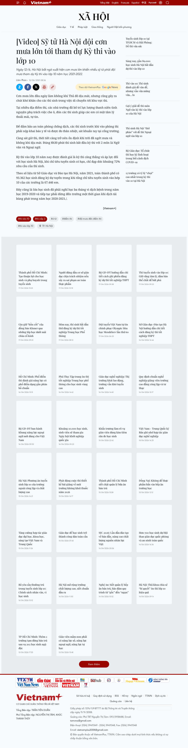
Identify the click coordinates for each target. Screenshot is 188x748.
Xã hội (94, 16)
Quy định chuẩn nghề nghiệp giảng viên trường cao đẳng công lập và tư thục (153, 382)
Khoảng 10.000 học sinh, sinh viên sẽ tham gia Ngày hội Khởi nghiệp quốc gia (73, 434)
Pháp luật (82, 26)
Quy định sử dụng (102, 695)
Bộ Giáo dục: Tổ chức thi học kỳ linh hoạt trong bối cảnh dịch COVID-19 (138, 156)
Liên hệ (128, 701)
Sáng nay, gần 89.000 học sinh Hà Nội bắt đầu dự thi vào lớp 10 (139, 64)
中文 (144, 2)
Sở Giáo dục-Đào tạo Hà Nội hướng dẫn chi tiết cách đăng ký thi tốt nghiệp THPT (152, 330)
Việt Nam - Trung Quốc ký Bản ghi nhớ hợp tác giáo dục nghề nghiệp (154, 432)
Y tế (72, 26)
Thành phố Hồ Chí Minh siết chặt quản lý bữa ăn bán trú (113, 484)
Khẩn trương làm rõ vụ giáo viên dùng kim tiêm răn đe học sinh (113, 432)
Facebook (27, 87)
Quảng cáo (116, 701)
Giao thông (97, 26)
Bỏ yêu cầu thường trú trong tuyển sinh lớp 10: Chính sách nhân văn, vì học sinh (33, 590)
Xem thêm (94, 664)
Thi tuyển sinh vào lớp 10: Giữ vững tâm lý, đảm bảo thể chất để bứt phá (153, 276)
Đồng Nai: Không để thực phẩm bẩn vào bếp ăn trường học (153, 484)
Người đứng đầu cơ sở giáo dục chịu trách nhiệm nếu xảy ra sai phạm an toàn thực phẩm (74, 278)
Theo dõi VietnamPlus (90, 87)
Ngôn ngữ (136, 695)
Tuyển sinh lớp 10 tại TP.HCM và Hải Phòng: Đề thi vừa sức (139, 42)
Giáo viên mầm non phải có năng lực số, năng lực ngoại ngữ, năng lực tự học (73, 642)
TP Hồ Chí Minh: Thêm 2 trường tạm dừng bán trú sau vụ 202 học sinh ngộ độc (33, 642)
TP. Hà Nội (46, 225)
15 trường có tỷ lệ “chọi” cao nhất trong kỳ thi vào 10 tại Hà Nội (139, 176)
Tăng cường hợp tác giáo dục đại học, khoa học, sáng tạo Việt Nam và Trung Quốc (33, 538)
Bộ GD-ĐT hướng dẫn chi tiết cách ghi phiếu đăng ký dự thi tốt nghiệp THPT (114, 276)
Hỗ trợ (125, 695)
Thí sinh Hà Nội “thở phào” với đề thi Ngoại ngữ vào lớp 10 (138, 132)
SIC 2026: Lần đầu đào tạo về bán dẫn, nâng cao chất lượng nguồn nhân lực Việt (114, 538)
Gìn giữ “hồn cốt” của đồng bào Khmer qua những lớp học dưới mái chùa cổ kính (32, 330)
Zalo (19, 87)
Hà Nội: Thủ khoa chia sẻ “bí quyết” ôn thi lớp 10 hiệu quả (153, 588)
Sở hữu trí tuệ (83, 695)
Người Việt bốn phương (119, 26)
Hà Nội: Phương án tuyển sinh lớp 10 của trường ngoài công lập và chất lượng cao (33, 486)
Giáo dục (61, 26)
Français (125, 2)
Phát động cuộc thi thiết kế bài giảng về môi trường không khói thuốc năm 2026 (73, 486)
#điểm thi (67, 218)
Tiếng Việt (104, 2)
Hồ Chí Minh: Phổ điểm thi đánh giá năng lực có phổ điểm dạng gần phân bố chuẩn (33, 382)
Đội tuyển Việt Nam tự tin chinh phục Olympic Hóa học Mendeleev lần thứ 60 (114, 328)
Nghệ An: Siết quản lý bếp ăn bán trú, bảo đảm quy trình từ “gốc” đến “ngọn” (114, 588)
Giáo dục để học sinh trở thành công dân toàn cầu (73, 534)
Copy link (52, 87)
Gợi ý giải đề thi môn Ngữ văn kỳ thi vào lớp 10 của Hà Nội (138, 109)
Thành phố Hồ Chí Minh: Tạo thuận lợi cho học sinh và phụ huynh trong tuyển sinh (33, 278)
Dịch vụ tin (160, 695)
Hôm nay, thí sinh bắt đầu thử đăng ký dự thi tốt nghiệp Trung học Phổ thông (73, 330)
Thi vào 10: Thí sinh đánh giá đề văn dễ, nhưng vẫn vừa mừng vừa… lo (138, 89)
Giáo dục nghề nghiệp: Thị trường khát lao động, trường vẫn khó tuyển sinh (114, 382)
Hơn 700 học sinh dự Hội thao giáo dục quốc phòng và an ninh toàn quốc (154, 536)
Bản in (44, 87)
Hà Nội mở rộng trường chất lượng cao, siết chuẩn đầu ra (74, 588)
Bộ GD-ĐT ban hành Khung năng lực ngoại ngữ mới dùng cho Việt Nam (32, 434)
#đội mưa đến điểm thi (89, 218)
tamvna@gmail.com (80, 720)
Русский (153, 3)
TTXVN (148, 695)
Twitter (36, 87)
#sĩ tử (54, 218)
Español (135, 2)
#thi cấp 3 (40, 218)
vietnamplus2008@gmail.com (92, 729)
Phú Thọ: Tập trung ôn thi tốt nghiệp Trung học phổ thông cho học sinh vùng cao (74, 382)
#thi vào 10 (23, 218)
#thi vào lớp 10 (25, 225)
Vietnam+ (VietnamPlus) (41, 2)
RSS (117, 695)
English (115, 2)
